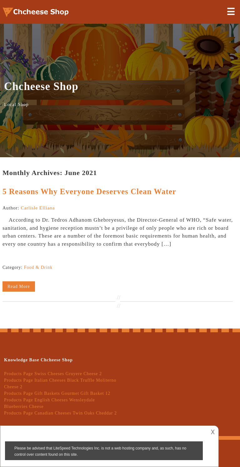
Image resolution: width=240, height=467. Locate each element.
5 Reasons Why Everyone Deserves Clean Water (89, 191)
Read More (19, 286)
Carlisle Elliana (38, 207)
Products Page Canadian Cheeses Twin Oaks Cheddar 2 (60, 413)
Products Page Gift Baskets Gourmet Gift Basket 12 (57, 393)
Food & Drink (38, 267)
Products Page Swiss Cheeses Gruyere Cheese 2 (53, 373)
